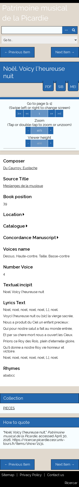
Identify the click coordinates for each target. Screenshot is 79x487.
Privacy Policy (31, 475)
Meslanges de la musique (23, 186)
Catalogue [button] (15, 226)
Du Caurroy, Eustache (20, 168)
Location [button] (13, 214)
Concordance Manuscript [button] (31, 237)
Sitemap (7, 475)
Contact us (55, 475)
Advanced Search (66, 30)
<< (27, 113)
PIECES (9, 408)
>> (51, 113)
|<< (19, 113)
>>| (59, 113)
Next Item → (65, 52)
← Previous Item (17, 52)
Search (73, 30)
